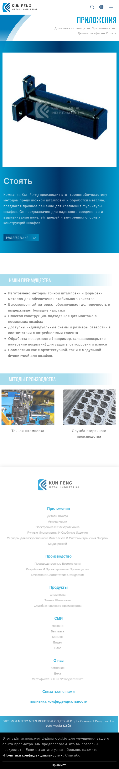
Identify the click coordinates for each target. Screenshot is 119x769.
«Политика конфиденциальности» (32, 755)
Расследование (23, 237)
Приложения (101, 28)
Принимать (59, 765)
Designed (100, 721)
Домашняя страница (70, 28)
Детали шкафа (89, 33)
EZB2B (65, 726)
